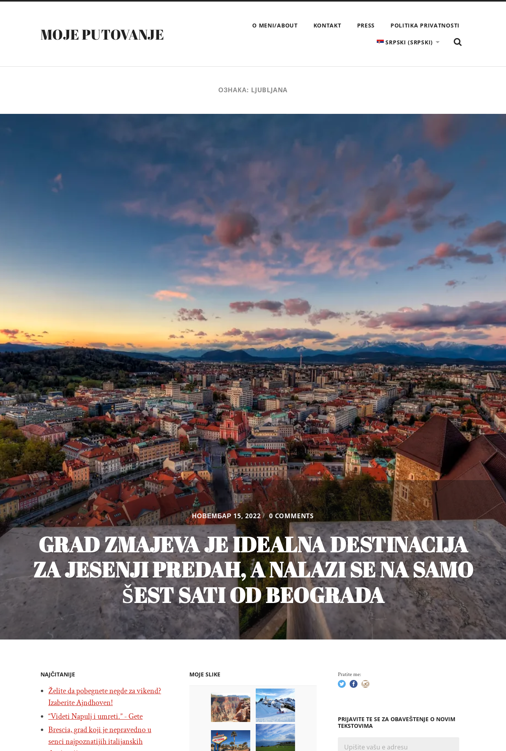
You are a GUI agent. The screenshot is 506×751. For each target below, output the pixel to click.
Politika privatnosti (425, 25)
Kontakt (327, 25)
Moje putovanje (102, 34)
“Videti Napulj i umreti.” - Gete (95, 716)
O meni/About (274, 25)
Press (366, 25)
